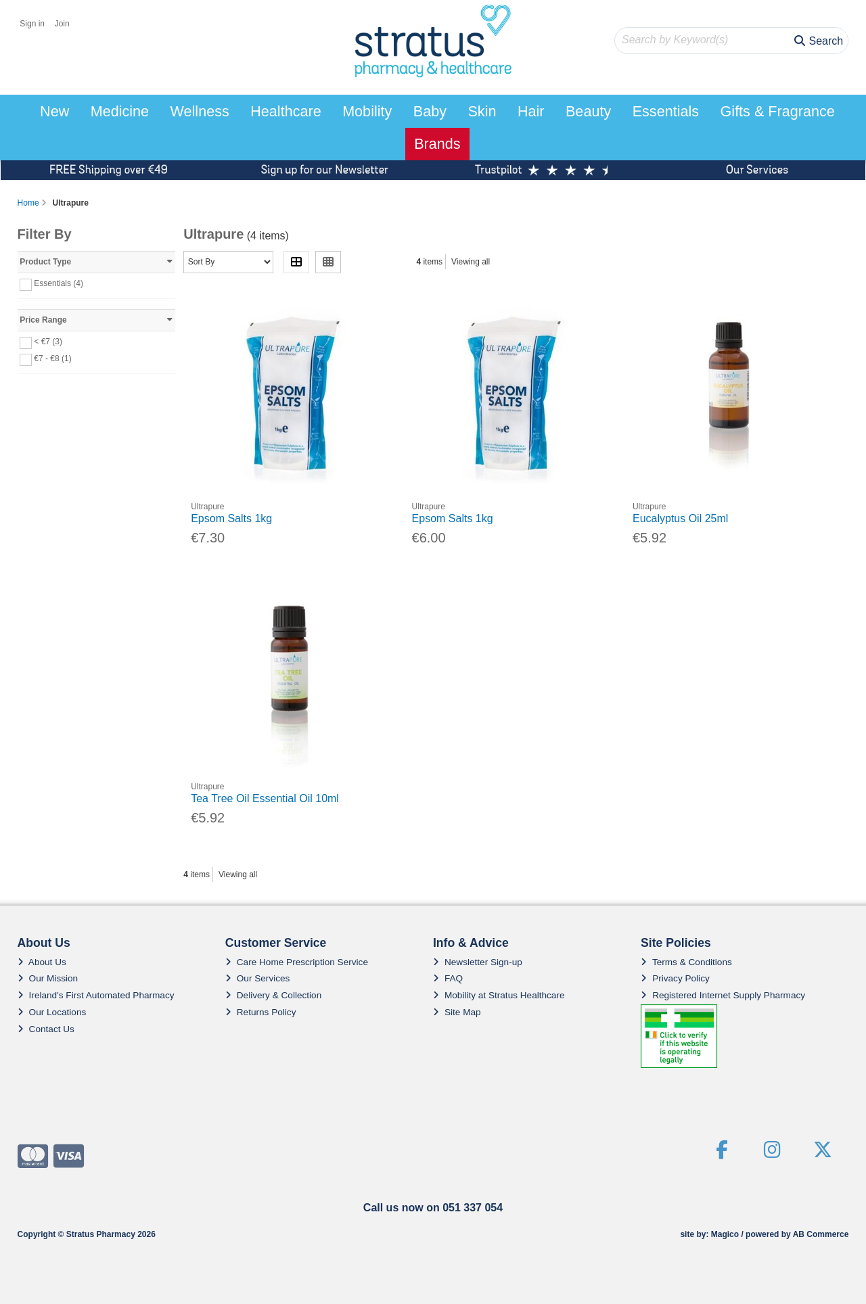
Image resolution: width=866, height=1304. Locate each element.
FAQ (448, 978)
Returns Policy (260, 1012)
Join (62, 23)
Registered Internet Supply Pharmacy (723, 995)
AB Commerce (821, 1234)
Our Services (257, 978)
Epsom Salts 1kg (231, 518)
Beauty (588, 111)
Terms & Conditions (686, 962)
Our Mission (48, 978)
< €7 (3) (48, 341)
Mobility (367, 111)
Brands (437, 143)
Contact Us (46, 1029)
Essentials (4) (58, 283)
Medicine (120, 111)
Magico (725, 1234)
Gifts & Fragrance (778, 111)
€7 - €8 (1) (52, 358)
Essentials (666, 111)
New (54, 111)
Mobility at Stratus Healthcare (499, 995)
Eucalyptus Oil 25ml (680, 518)
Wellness (199, 111)
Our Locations (52, 1012)
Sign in (32, 23)
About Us (42, 962)
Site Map (457, 1012)
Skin (482, 111)
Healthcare (285, 111)
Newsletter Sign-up (477, 962)
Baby (430, 111)
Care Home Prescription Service (296, 962)
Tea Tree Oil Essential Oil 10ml (265, 798)
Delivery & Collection (273, 995)
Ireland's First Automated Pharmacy (96, 995)
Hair (531, 111)
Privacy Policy (675, 978)
